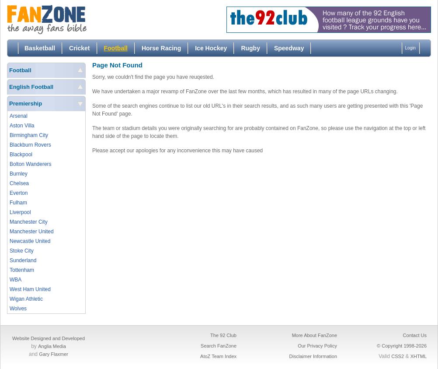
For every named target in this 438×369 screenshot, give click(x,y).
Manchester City (29, 222)
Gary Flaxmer (53, 354)
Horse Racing (161, 48)
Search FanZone (218, 345)
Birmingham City (29, 135)
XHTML (418, 356)
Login (410, 48)
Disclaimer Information (313, 356)
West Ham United (30, 289)
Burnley (19, 174)
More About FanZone (314, 335)
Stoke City (22, 251)
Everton (19, 193)
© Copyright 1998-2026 (402, 345)
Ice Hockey (211, 48)
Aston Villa (22, 126)
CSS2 (397, 356)
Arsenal (19, 116)
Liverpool (20, 212)
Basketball (39, 48)
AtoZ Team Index (218, 356)
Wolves (18, 309)
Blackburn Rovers (30, 145)
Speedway (289, 48)
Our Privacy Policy (317, 345)
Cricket (79, 48)
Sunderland (23, 260)
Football (116, 48)
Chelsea (19, 183)
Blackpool (21, 154)
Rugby (250, 48)
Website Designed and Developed (48, 338)
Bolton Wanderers (31, 164)
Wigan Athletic (26, 299)
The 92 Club (223, 335)
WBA (15, 280)
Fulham (18, 203)
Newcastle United (30, 241)
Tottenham (22, 270)
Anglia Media (52, 346)
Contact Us (415, 335)
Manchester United (32, 231)
